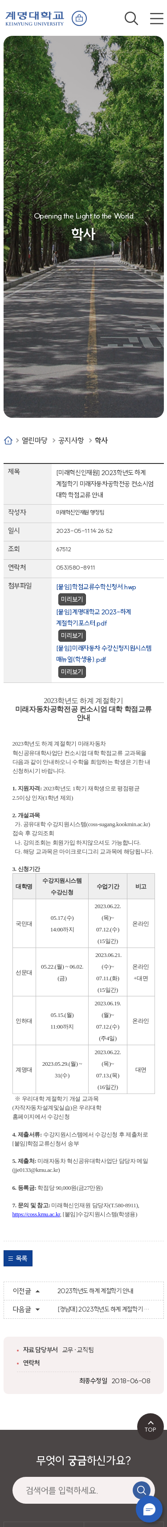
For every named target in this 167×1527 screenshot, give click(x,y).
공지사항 (71, 440)
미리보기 (72, 599)
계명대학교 (35, 17)
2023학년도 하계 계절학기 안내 (95, 1291)
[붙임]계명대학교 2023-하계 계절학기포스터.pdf (93, 617)
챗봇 (149, 1509)
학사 (101, 440)
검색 (131, 18)
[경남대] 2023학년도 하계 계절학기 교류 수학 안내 (106, 1309)
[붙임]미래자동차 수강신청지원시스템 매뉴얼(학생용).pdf (104, 654)
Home (8, 440)
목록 (22, 1258)
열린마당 (35, 440)
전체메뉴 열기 (157, 18)
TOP (150, 1429)
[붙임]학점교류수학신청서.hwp (96, 587)
